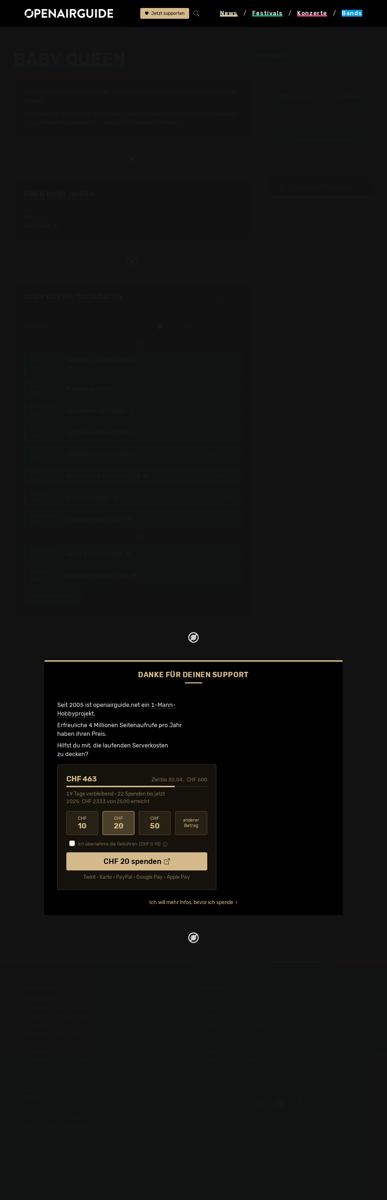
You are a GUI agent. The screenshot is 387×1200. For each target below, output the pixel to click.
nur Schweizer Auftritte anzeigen (199, 326)
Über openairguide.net (55, 1108)
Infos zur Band (293, 96)
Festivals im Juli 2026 (54, 1051)
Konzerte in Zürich (223, 1007)
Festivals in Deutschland (58, 1016)
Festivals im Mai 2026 (54, 1033)
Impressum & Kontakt (54, 1143)
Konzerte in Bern (220, 1016)
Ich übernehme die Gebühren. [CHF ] (119, 844)
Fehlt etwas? (229, 298)
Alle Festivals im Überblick (60, 1068)
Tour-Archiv (76, 113)
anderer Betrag (191, 823)
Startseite (26, 36)
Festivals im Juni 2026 (55, 1042)
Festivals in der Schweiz (57, 1007)
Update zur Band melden (320, 140)
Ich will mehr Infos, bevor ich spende (191, 902)
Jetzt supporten (164, 13)
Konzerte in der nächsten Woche (242, 1025)
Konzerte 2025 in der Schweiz (238, 1051)
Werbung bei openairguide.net (66, 1126)
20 (118, 823)
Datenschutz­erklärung (55, 1134)
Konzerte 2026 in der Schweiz (238, 1059)
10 (82, 823)
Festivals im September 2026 (64, 1059)
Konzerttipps (215, 999)
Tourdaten (348, 96)
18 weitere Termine (53, 595)
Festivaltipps (42, 999)
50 (154, 823)
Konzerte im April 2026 (229, 1033)
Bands (55, 36)
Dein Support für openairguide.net (71, 1117)
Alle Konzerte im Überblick (233, 1068)
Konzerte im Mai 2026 (227, 1042)
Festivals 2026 (44, 1025)
